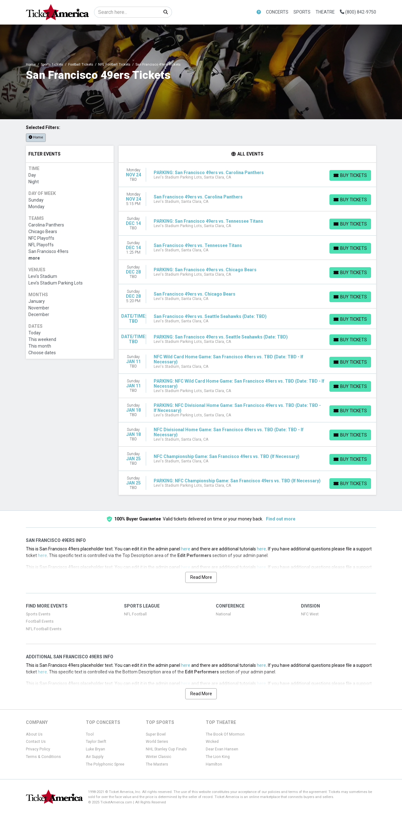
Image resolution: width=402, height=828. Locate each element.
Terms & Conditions (43, 757)
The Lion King (218, 757)
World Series (157, 741)
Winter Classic (158, 757)
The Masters (157, 764)
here (185, 548)
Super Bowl (156, 734)
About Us (34, 734)
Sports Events (38, 614)
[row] (247, 175)
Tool (90, 734)
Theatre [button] (325, 12)
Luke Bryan (95, 749)
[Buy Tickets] (350, 175)
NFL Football (135, 614)
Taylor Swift (96, 741)
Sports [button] (301, 12)
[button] (258, 12)
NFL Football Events (44, 629)
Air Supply (94, 757)
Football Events (40, 621)
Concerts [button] (277, 12)
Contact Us (36, 741)
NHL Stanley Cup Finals (166, 749)
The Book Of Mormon (225, 734)
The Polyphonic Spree (105, 764)
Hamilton (214, 764)
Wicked (212, 741)
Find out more (280, 518)
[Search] (127, 12)
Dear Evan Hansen (222, 749)
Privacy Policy (38, 749)
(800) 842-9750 (358, 12)
